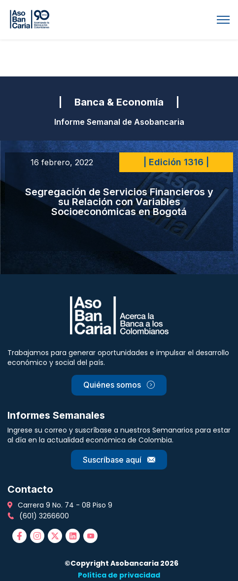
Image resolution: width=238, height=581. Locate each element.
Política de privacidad (119, 575)
